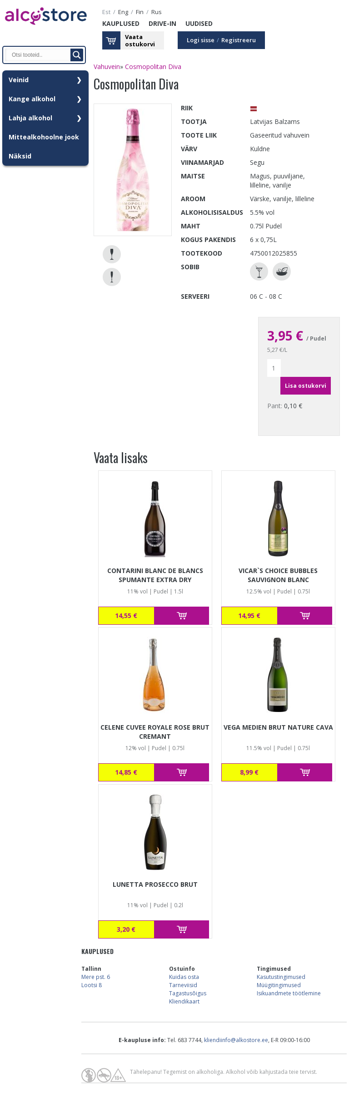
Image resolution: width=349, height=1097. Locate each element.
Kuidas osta (184, 977)
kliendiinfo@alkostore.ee (236, 1040)
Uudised (199, 23)
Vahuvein (107, 66)
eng (123, 12)
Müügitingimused (279, 985)
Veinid (19, 79)
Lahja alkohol (30, 118)
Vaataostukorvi (140, 40)
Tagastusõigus (187, 993)
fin (140, 12)
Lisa (182, 616)
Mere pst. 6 (95, 977)
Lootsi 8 (91, 985)
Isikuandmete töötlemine (289, 993)
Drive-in (162, 23)
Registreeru (238, 40)
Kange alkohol (32, 98)
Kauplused (121, 23)
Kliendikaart (184, 1001)
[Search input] (40, 55)
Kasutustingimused (281, 977)
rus (156, 12)
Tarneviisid (183, 985)
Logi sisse (200, 40)
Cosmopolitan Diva (153, 66)
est (106, 12)
